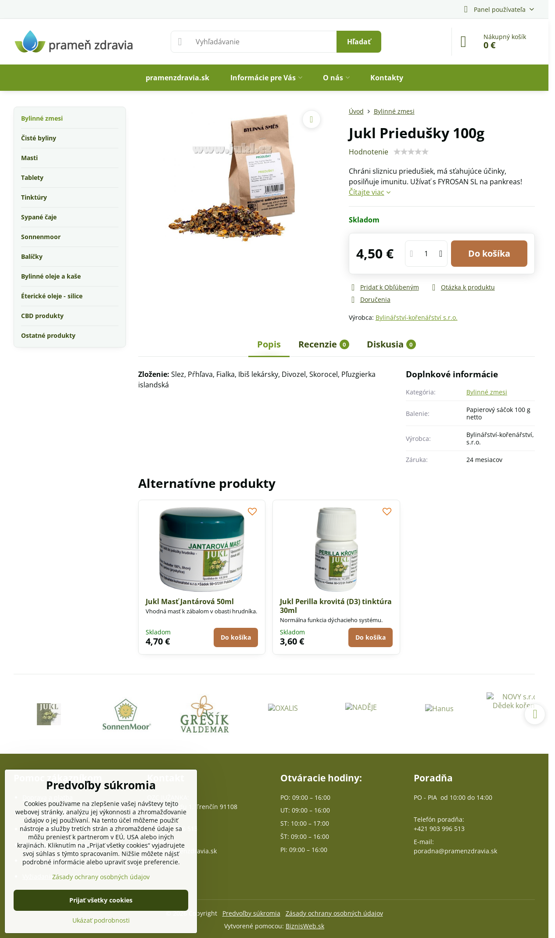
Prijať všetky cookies (100, 900)
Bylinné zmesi (486, 392)
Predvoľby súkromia (251, 913)
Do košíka (489, 253)
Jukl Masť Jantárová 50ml (190, 601)
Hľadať (359, 42)
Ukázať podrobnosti (101, 920)
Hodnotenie (368, 152)
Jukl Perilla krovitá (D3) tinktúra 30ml (336, 606)
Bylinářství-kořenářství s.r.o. (417, 317)
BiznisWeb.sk (305, 926)
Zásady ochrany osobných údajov (334, 913)
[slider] (411, 151)
